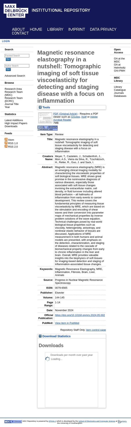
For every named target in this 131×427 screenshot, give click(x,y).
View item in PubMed (67, 322)
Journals (119, 92)
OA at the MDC (119, 60)
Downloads (11, 126)
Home (36, 29)
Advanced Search (15, 75)
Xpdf (84, 116)
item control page (96, 329)
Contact (20, 33)
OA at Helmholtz (120, 66)
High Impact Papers (16, 123)
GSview (75, 116)
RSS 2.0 (13, 146)
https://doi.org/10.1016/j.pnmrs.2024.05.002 (80, 315)
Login (6, 41)
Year (7, 107)
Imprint (76, 29)
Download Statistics (55, 336)
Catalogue (120, 89)
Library (55, 29)
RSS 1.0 (13, 143)
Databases (120, 95)
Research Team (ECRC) (14, 99)
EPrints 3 (52, 421)
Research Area (13, 88)
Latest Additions (14, 120)
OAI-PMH (119, 70)
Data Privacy (103, 29)
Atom (11, 139)
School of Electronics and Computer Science (97, 421)
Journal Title (12, 104)
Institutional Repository (61, 10)
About (18, 29)
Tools (44, 107)
